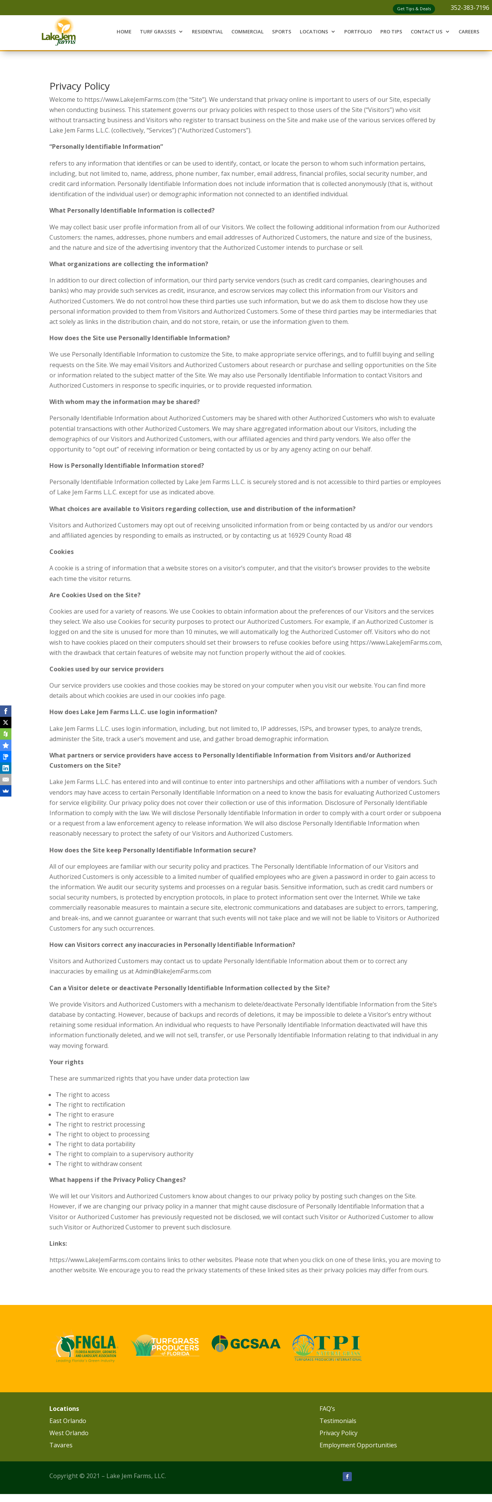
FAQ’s (327, 1408)
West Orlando (69, 1433)
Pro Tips (391, 31)
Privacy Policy (339, 1433)
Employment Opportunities (358, 1445)
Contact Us (427, 31)
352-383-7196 (470, 7)
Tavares (61, 1445)
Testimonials (338, 1421)
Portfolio (358, 31)
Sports (281, 31)
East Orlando (67, 1421)
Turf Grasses (158, 31)
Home (124, 31)
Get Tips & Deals (414, 8)
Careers (469, 31)
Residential (207, 31)
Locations (314, 31)
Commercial (247, 31)
